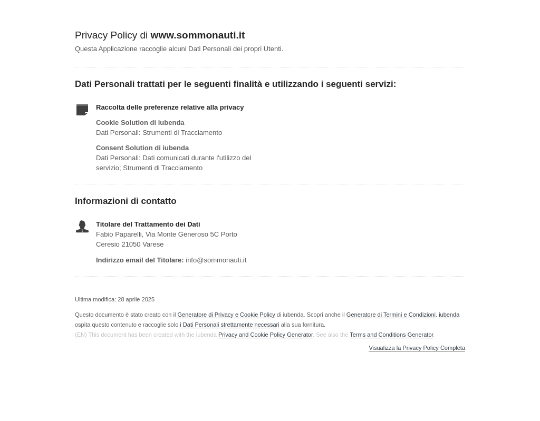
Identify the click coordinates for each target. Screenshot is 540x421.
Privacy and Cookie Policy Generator (265, 334)
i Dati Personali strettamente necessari (229, 324)
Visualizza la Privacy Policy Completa (417, 348)
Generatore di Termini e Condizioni (391, 314)
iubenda (449, 314)
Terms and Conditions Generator (391, 334)
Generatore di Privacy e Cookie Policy (226, 314)
